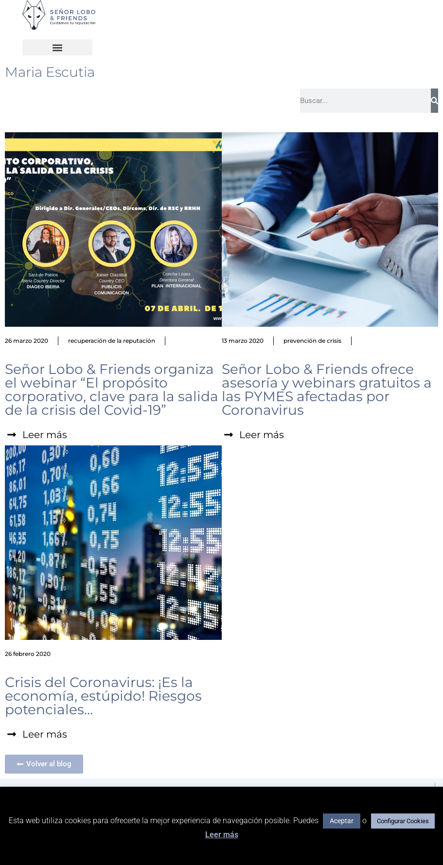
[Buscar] (434, 100)
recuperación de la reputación (111, 340)
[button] (57, 47)
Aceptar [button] (342, 821)
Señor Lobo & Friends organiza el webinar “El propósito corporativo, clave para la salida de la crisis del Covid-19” (111, 389)
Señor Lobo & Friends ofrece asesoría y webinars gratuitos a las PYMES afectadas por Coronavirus (327, 389)
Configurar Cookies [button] (403, 821)
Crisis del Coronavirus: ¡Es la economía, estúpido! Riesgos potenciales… (103, 696)
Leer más (221, 834)
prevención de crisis (312, 340)
